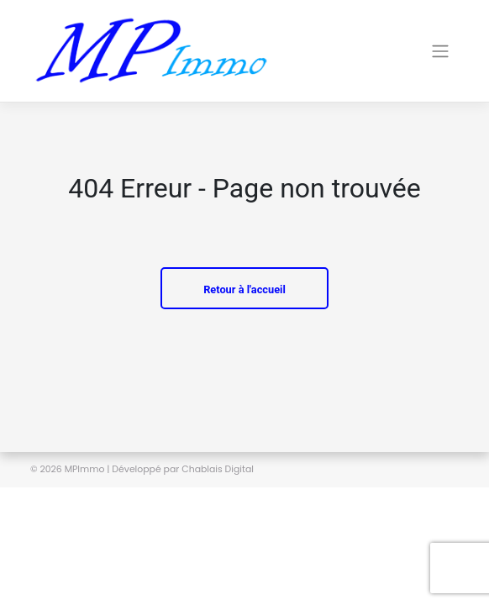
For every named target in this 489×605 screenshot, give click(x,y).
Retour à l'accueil (244, 289)
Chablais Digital (217, 469)
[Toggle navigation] (372, 51)
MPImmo (85, 469)
